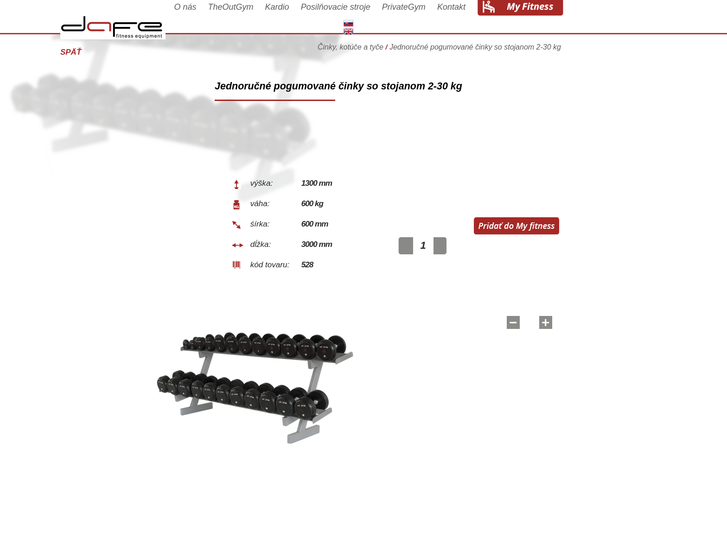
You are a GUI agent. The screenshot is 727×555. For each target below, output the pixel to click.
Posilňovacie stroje (384, 19)
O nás (233, 19)
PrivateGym (452, 19)
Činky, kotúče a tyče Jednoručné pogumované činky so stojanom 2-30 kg (487, 48)
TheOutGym (279, 19)
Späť (118, 52)
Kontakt (499, 19)
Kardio (325, 19)
